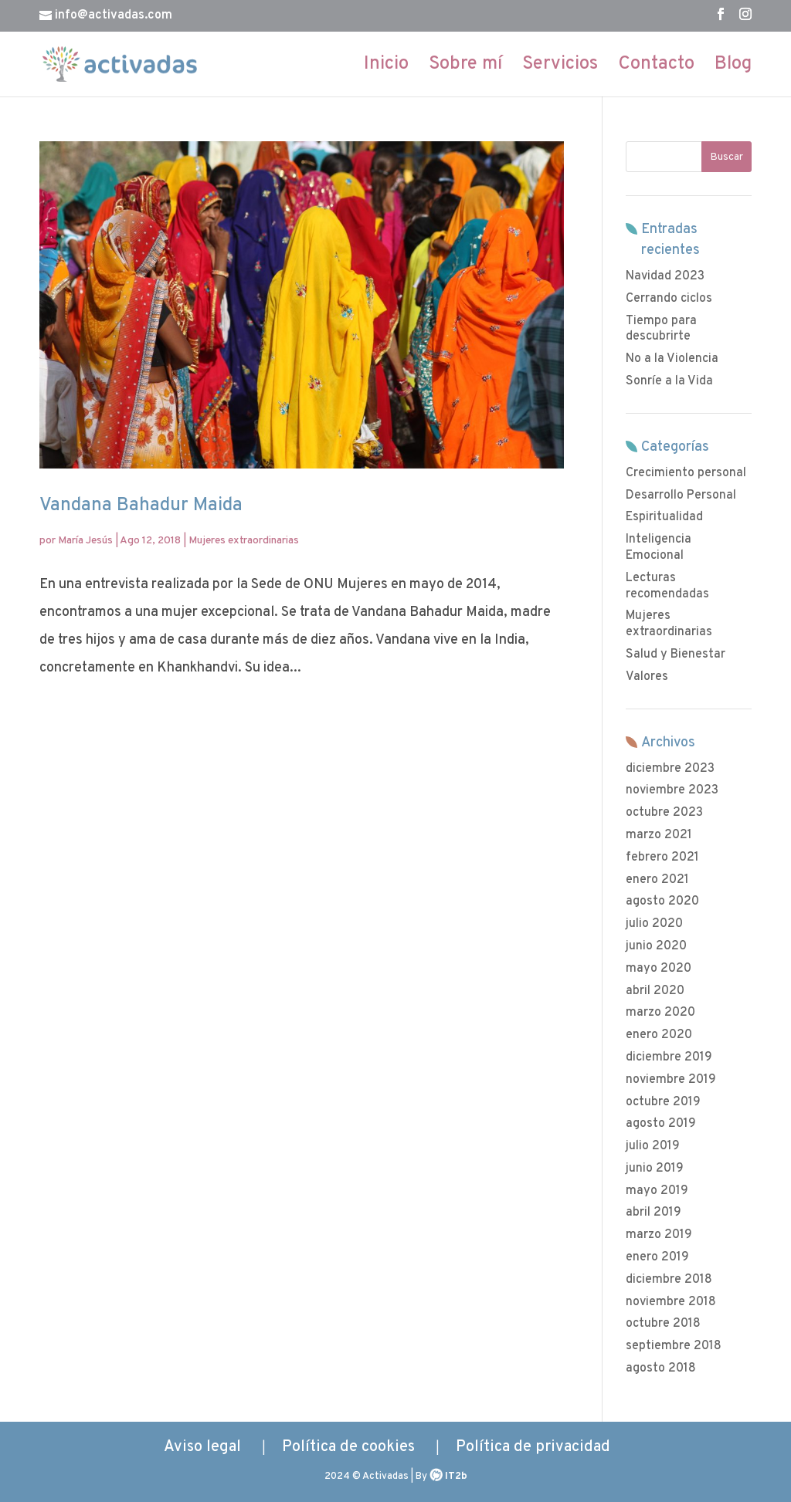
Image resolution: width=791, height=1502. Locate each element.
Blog (733, 67)
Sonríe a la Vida (669, 381)
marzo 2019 (659, 1235)
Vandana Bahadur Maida (141, 505)
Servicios (560, 67)
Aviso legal (202, 1447)
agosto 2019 (661, 1124)
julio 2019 (653, 1146)
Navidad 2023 (665, 276)
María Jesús (85, 540)
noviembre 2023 (672, 790)
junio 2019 (655, 1168)
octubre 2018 (663, 1323)
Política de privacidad (533, 1447)
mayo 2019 (657, 1191)
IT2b (456, 1476)
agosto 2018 (661, 1368)
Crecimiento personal (686, 473)
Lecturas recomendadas (667, 586)
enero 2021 (657, 880)
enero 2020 (659, 1035)
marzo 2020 (660, 1012)
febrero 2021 (662, 857)
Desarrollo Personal (681, 495)
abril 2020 (655, 991)
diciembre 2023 (670, 768)
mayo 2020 (658, 968)
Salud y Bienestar (675, 654)
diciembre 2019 (669, 1057)
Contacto (656, 67)
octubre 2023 (664, 812)
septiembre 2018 (673, 1346)
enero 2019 (657, 1257)
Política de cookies (348, 1447)
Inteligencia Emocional (658, 547)
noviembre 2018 (671, 1302)
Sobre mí (465, 67)
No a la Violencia (672, 359)
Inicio (386, 67)
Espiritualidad (664, 517)
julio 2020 (654, 924)
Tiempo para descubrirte (661, 329)
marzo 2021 (659, 835)
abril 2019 (653, 1212)
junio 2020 (656, 946)
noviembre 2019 (671, 1080)
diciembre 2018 (669, 1279)
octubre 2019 (663, 1102)
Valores (647, 677)
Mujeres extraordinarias (243, 540)
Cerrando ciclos (669, 298)
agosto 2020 (662, 901)
